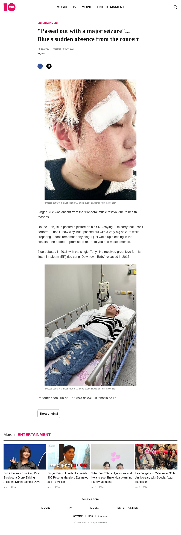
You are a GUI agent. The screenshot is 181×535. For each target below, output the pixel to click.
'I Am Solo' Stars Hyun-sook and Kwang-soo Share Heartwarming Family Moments (111, 477)
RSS (90, 516)
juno (42, 53)
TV (74, 7)
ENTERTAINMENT (110, 7)
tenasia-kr (103, 516)
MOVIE (87, 7)
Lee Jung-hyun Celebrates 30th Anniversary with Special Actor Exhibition (155, 477)
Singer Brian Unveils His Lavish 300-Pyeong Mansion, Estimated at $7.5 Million (68, 477)
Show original (48, 413)
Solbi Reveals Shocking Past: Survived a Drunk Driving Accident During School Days (22, 477)
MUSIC (62, 7)
